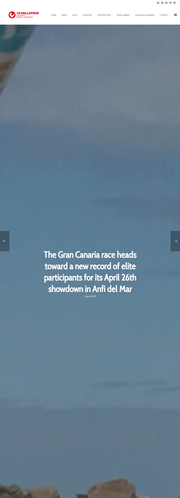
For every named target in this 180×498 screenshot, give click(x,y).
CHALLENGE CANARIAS (144, 15)
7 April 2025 (90, 296)
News (64, 15)
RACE (75, 15)
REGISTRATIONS (104, 15)
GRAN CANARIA (123, 15)
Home (53, 15)
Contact (164, 15)
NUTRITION (87, 15)
